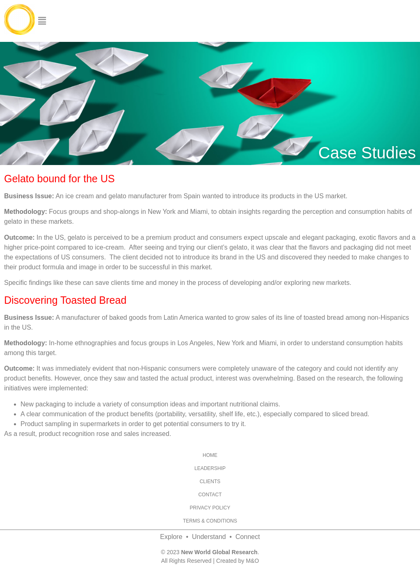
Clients (210, 481)
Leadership (210, 468)
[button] (42, 21)
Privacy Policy (210, 508)
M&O (252, 560)
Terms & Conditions (210, 521)
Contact (209, 495)
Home (210, 455)
